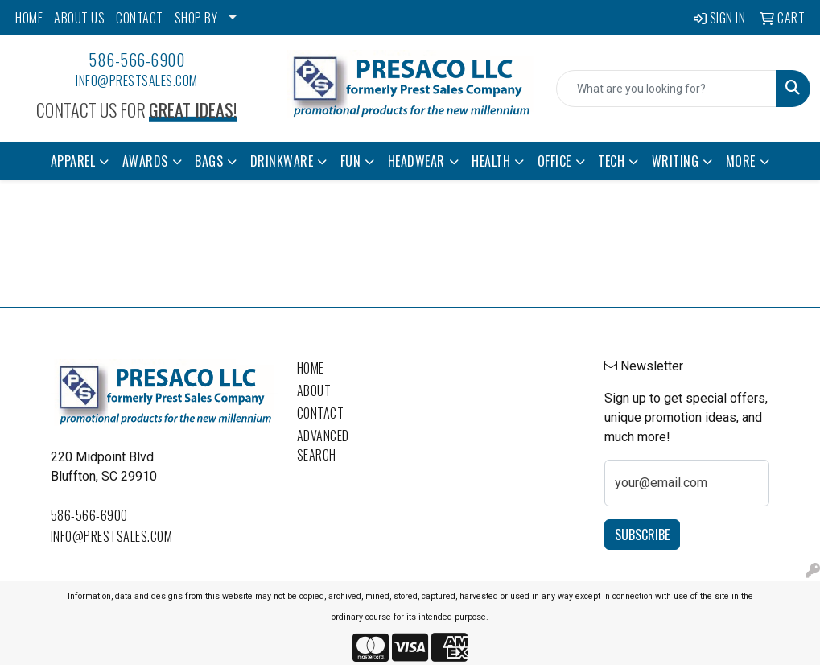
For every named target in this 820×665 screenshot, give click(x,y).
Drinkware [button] (282, 161)
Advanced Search (323, 445)
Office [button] (554, 161)
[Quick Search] (666, 88)
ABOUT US (79, 17)
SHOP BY (196, 17)
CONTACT (139, 17)
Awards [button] (145, 161)
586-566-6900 (136, 60)
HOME (29, 17)
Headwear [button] (416, 161)
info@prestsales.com (137, 80)
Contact (320, 413)
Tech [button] (611, 161)
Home (310, 368)
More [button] (741, 161)
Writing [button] (675, 161)
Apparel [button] (73, 161)
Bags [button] (209, 161)
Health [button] (491, 161)
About (314, 390)
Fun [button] (350, 161)
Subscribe (642, 534)
